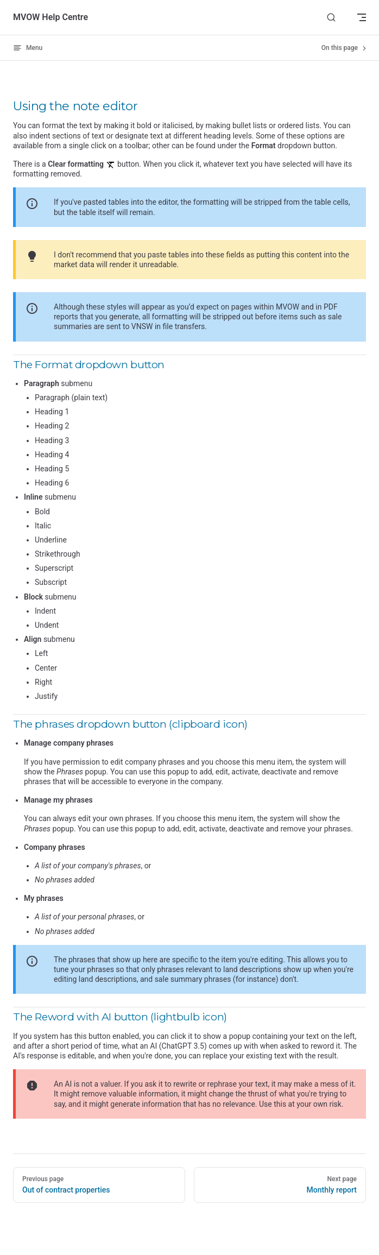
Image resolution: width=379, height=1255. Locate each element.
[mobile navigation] (362, 17)
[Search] (331, 18)
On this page (344, 48)
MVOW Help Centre (50, 17)
